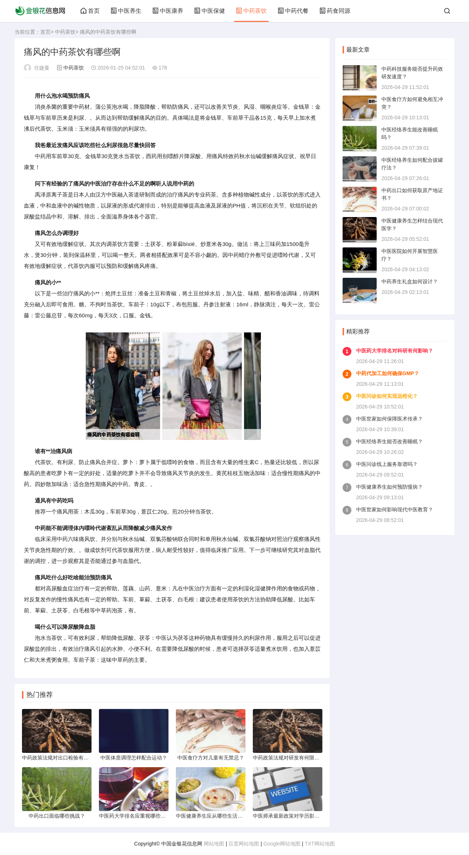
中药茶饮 (251, 11)
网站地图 (214, 844)
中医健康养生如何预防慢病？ (389, 487)
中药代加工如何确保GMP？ (387, 373)
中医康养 (167, 11)
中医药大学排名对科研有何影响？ (394, 351)
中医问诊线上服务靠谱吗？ (387, 464)
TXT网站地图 (319, 844)
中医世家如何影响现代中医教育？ (394, 509)
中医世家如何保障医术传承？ (389, 419)
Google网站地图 (281, 844)
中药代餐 (293, 11)
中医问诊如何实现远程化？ (387, 396)
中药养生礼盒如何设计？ (409, 281)
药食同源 (335, 11)
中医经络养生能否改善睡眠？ (389, 441)
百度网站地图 (243, 844)
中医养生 (126, 11)
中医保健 (209, 11)
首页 (90, 11)
